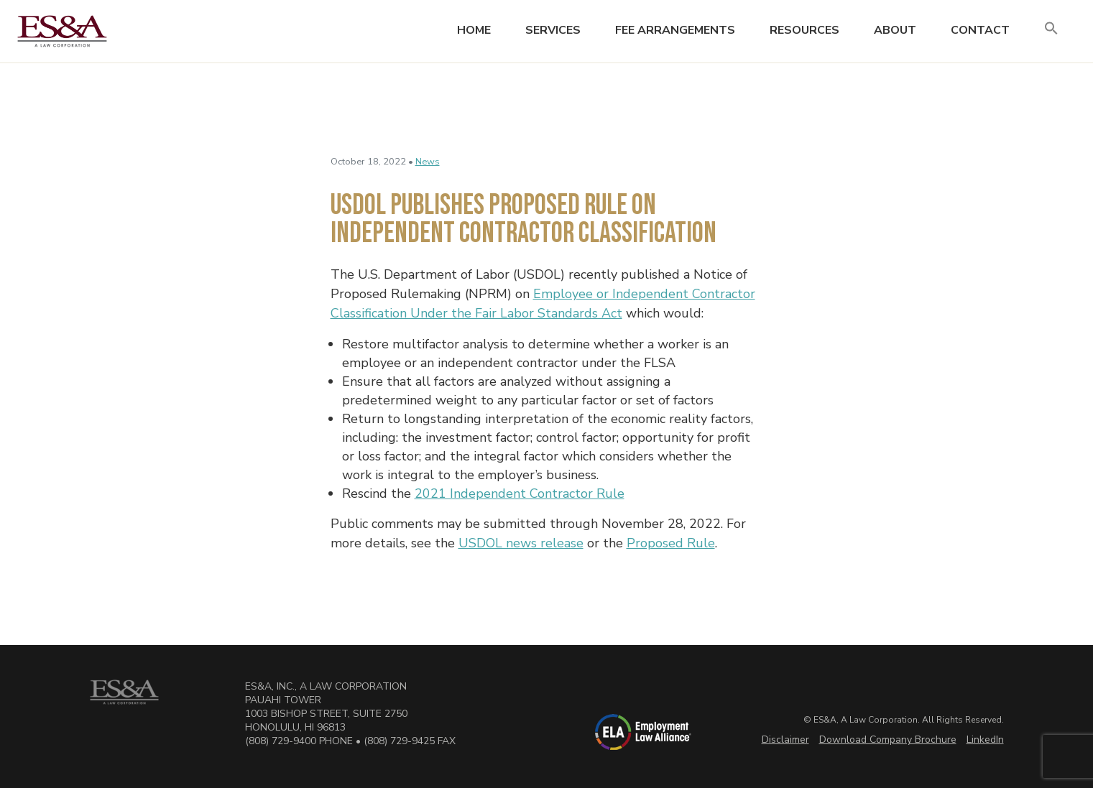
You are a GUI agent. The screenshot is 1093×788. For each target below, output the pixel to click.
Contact (980, 30)
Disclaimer (785, 739)
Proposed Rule (671, 543)
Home (474, 30)
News (427, 161)
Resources (804, 30)
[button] (1051, 29)
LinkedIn (985, 739)
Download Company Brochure (887, 739)
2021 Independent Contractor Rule (519, 493)
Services (553, 30)
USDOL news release (521, 543)
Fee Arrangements (675, 30)
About (895, 30)
